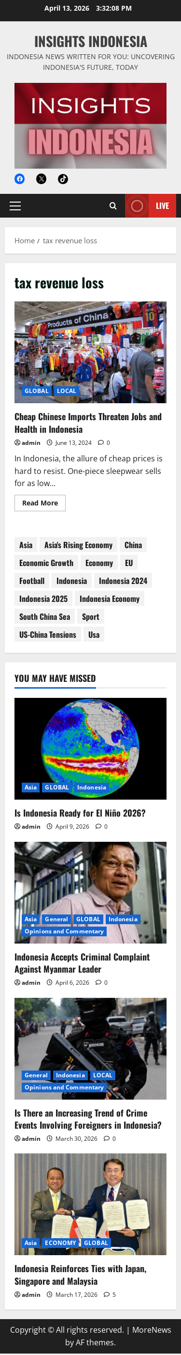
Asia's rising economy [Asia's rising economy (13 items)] (78, 546)
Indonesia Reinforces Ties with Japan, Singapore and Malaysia (80, 1275)
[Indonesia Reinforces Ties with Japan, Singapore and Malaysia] (90, 1206)
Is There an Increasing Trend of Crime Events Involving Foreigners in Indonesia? (88, 1120)
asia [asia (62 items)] (25, 546)
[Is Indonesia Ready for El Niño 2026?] (90, 750)
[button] (15, 207)
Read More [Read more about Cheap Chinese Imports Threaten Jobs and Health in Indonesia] (44, 506)
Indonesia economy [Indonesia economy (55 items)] (109, 600)
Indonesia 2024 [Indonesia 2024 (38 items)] (123, 582)
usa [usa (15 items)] (93, 636)
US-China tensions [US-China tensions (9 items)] (47, 636)
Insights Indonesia (90, 41)
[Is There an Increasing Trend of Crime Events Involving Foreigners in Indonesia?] (90, 1050)
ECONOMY (60, 1244)
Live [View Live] (147, 207)
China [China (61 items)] (133, 546)
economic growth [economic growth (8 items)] (46, 564)
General (56, 920)
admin (31, 444)
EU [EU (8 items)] (129, 564)
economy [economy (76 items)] (99, 564)
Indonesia (91, 789)
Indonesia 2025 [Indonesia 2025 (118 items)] (43, 600)
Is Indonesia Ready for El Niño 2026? (80, 814)
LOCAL (67, 392)
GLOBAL (37, 392)
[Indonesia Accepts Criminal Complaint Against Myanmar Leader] (90, 894)
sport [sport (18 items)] (90, 618)
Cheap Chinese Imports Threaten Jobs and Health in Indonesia (90, 354)
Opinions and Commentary (64, 933)
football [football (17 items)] (31, 582)
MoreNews (151, 1331)
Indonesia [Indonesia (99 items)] (71, 582)
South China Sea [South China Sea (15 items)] (44, 618)
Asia (31, 789)
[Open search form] (113, 207)
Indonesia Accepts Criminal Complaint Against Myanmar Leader (82, 964)
